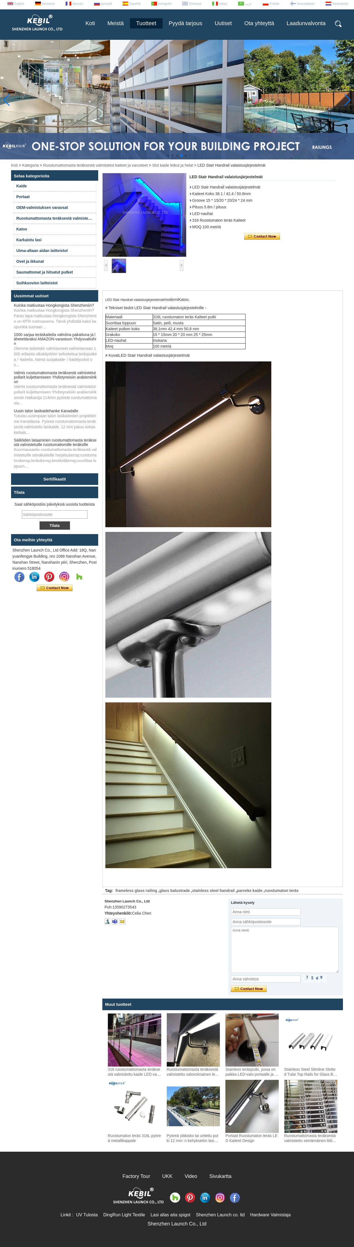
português (165, 3)
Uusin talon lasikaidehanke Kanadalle (46, 411)
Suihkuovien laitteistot (37, 283)
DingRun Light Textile (124, 1214)
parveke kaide (249, 890)
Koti (90, 23)
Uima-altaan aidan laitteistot (42, 250)
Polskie (274, 3)
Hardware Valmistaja (270, 1214)
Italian (223, 3)
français (77, 3)
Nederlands (340, 3)
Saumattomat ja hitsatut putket (44, 272)
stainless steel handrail (213, 890)
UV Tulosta (87, 1214)
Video (190, 1176)
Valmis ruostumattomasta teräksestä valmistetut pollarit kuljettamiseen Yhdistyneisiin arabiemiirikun (55, 377)
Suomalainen (306, 3)
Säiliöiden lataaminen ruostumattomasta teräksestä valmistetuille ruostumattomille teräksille (55, 442)
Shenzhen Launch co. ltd (220, 1214)
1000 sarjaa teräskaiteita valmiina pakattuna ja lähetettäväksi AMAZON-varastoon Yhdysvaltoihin (55, 339)
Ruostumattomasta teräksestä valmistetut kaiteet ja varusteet (95, 165)
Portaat (23, 197)
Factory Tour (136, 1176)
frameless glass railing (136, 890)
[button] (168, 155)
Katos (21, 229)
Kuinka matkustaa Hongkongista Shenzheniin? (54, 305)
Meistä (115, 23)
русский (106, 3)
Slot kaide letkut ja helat (172, 165)
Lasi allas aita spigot (170, 1214)
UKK (167, 1176)
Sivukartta (220, 1176)
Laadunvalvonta (306, 23)
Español (134, 3)
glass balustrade (174, 890)
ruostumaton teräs (282, 890)
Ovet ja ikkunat (30, 261)
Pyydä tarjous (185, 23)
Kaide (21, 186)
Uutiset (223, 23)
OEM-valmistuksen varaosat (42, 207)
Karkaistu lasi (28, 240)
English (19, 3)
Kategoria (30, 165)
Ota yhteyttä (259, 23)
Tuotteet (146, 23)
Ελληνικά (195, 3)
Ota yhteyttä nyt (54, 588)
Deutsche (48, 3)
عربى (248, 3)
